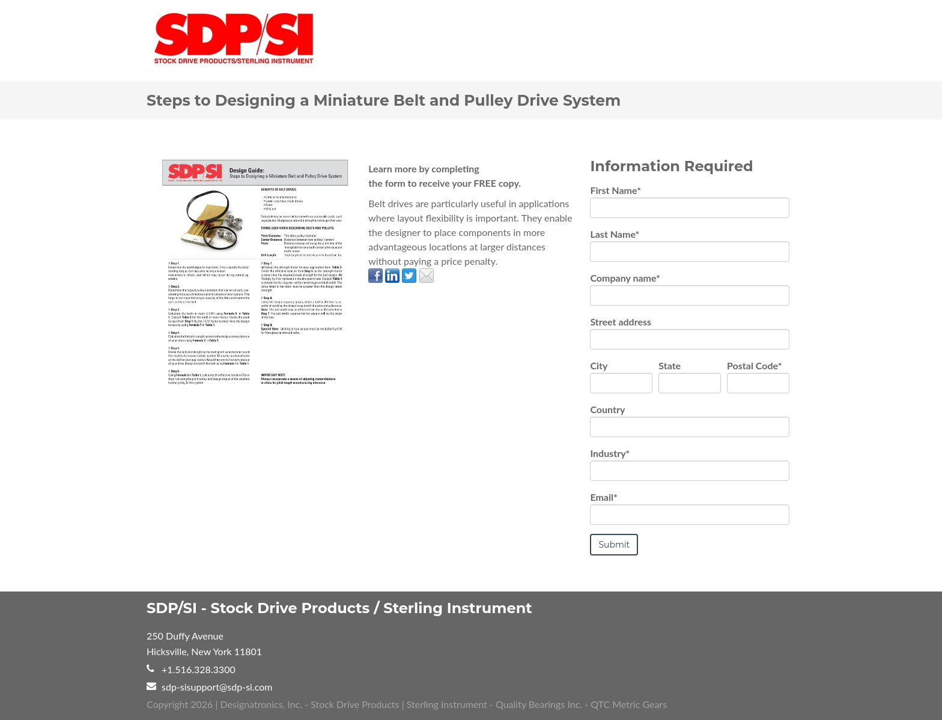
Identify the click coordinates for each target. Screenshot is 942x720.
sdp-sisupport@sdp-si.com (217, 686)
